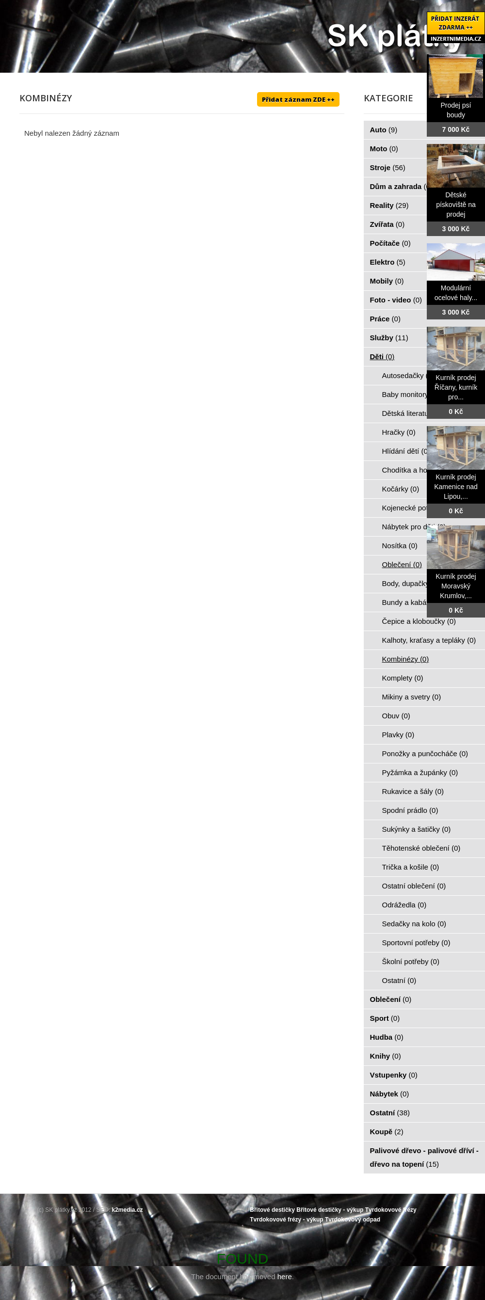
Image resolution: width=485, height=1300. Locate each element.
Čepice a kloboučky (419, 621)
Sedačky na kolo (414, 924)
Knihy (385, 1056)
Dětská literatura (414, 413)
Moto (384, 148)
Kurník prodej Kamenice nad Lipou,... (456, 486)
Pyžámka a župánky (420, 772)
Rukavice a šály (413, 791)
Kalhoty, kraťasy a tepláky (429, 640)
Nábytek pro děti (414, 527)
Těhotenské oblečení (421, 848)
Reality (389, 205)
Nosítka (400, 545)
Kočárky (401, 489)
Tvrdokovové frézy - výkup (286, 1219)
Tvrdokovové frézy (391, 1209)
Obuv (396, 716)
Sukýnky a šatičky (416, 829)
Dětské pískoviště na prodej (456, 204)
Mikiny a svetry (411, 697)
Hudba (387, 1037)
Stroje (387, 167)
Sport (385, 1018)
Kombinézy (405, 659)
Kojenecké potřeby (417, 508)
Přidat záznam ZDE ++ (298, 99)
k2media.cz (127, 1209)
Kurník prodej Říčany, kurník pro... (456, 387)
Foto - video (396, 300)
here (284, 1276)
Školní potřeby (410, 961)
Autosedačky (408, 375)
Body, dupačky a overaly (427, 583)
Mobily (387, 281)
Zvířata (387, 224)
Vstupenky (394, 1075)
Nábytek (389, 1094)
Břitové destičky (272, 1209)
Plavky (398, 734)
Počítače (390, 243)
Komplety (402, 678)
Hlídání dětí (406, 451)
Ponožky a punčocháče (425, 753)
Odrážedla (404, 905)
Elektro (387, 262)
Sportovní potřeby (416, 942)
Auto (384, 130)
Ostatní (399, 980)
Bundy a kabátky (414, 602)
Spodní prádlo (410, 810)
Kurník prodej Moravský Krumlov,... (456, 586)
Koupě (387, 1131)
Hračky (399, 432)
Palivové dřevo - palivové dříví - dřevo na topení (424, 1157)
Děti (382, 356)
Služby (389, 337)
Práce (385, 319)
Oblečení (402, 564)
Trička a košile (410, 867)
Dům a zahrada (401, 186)
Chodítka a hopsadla (421, 470)
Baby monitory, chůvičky (426, 394)
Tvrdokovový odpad (352, 1219)
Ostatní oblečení (414, 886)
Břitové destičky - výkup (329, 1209)
